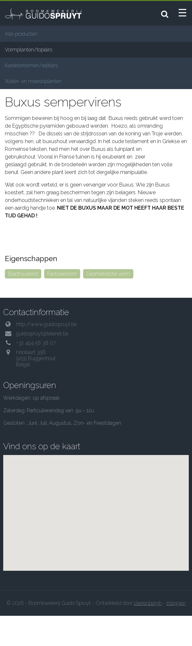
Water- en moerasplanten (33, 81)
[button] (96, 542)
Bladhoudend (23, 304)
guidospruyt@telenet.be (42, 363)
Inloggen (176, 633)
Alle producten (21, 34)
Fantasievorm (62, 304)
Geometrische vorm (108, 304)
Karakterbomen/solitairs (31, 65)
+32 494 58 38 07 (36, 373)
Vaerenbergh (147, 633)
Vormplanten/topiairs (28, 50)
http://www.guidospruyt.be (46, 354)
